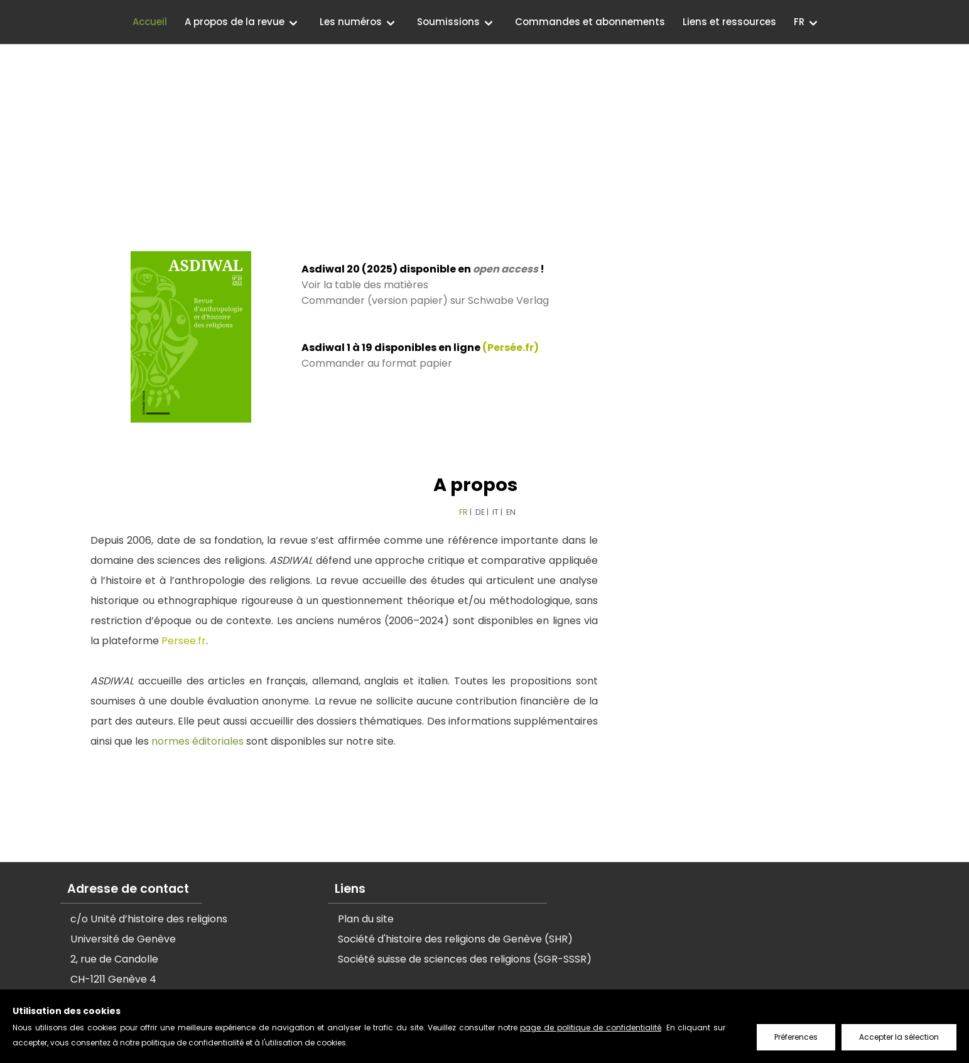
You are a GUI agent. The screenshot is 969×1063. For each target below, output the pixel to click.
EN (510, 512)
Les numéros (351, 21)
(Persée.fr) (510, 347)
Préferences (796, 1037)
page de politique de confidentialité (590, 1027)
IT (495, 512)
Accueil (150, 21)
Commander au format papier (376, 363)
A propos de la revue (234, 21)
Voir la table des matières (364, 285)
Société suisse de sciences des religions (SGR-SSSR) (465, 959)
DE (479, 512)
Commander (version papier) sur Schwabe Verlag (424, 300)
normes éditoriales (197, 741)
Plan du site (366, 919)
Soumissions (448, 21)
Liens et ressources (729, 21)
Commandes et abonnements (590, 21)
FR (799, 21)
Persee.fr (183, 641)
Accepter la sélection (899, 1037)
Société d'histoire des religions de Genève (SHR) (455, 939)
